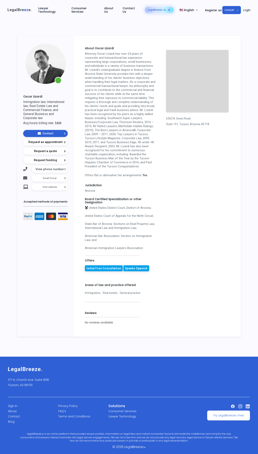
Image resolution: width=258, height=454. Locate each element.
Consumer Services (79, 10)
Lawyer (229, 10)
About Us (108, 10)
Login (247, 10)
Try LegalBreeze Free (228, 415)
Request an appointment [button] (47, 142)
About (12, 411)
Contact (14, 416)
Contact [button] (52, 133)
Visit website (50, 187)
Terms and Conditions (74, 416)
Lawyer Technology (47, 10)
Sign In (12, 406)
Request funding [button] (50, 160)
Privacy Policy (68, 406)
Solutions (116, 405)
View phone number (49, 169)
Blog (11, 422)
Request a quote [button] (50, 151)
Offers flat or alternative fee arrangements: (113, 175)
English (187, 10)
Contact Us (129, 10)
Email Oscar (50, 178)
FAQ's (62, 411)
